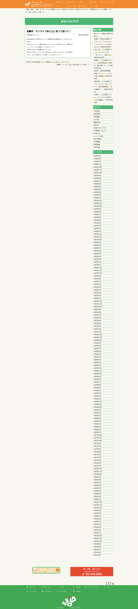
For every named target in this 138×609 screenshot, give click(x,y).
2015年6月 (97, 519)
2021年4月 (97, 323)
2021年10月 (98, 306)
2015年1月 (97, 533)
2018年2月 (97, 429)
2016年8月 (97, 480)
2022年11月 (98, 270)
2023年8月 (97, 245)
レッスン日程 (71, 6)
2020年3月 (97, 360)
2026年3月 (97, 159)
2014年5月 (97, 555)
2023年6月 (97, 251)
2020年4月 (97, 357)
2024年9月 (97, 209)
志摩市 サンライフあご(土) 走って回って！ (49, 31)
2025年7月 (97, 181)
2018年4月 (97, 424)
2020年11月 (98, 337)
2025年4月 (97, 189)
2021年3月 (97, 326)
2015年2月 (97, 530)
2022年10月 (98, 273)
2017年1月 (97, 466)
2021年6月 (97, 318)
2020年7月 (97, 348)
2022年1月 (97, 298)
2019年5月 (97, 387)
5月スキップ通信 (99, 33)
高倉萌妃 (97, 116)
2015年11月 (98, 505)
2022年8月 (97, 279)
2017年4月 (97, 457)
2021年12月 (98, 301)
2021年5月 (97, 320)
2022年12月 (98, 267)
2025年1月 (97, 198)
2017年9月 (97, 443)
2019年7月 (97, 382)
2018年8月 (97, 413)
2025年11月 (98, 170)
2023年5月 (97, 253)
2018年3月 (97, 427)
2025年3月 (97, 192)
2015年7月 (97, 516)
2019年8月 (97, 379)
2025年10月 (98, 172)
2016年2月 (97, 496)
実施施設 (93, 2)
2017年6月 (97, 452)
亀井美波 (97, 122)
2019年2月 (97, 396)
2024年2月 (97, 228)
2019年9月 (97, 376)
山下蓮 (96, 119)
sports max (67, 607)
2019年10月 (98, 373)
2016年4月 (97, 491)
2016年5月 (97, 488)
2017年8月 (97, 446)
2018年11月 (98, 404)
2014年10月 (98, 541)
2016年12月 (98, 468)
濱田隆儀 (97, 144)
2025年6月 (97, 184)
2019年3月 (97, 393)
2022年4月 (97, 290)
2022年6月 (97, 284)
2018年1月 (97, 432)
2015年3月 (97, 527)
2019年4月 (97, 390)
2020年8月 (97, 346)
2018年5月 (97, 421)
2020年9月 (97, 343)
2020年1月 (97, 365)
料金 (80, 2)
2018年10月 (98, 407)
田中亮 (96, 125)
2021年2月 (97, 329)
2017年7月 (97, 449)
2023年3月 (97, 259)
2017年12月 (98, 435)
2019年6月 (97, 385)
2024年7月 (97, 214)
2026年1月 (97, 164)
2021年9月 (97, 309)
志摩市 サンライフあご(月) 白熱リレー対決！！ (73, 64)
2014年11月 (98, 538)
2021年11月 (98, 304)
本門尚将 (97, 147)
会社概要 (76, 591)
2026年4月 (97, 156)
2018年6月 (97, 418)
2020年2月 (97, 362)
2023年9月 (97, 242)
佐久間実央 (98, 139)
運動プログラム (72, 2)
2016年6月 (97, 485)
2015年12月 (98, 502)
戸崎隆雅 (97, 142)
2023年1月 (97, 265)
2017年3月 (97, 460)
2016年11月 (98, 471)
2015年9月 (97, 510)
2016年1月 (97, 499)
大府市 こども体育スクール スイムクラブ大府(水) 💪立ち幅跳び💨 (103, 97)
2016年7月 (97, 482)
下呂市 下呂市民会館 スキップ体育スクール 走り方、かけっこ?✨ (48, 62)
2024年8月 (97, 212)
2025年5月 (97, 186)
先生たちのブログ (100, 128)
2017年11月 (98, 438)
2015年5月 (97, 521)
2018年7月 (97, 415)
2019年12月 (98, 368)
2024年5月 (97, 220)
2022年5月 (97, 287)
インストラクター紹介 (107, 2)
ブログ (58, 6)
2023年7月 (97, 248)
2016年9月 (97, 477)
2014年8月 (97, 547)
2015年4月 (97, 524)
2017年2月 (97, 463)
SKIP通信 (97, 114)
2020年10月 (98, 340)
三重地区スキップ (32, 35)
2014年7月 (97, 549)
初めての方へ (60, 2)
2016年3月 (97, 494)
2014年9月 (97, 544)
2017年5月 (97, 454)
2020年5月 (97, 354)
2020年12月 (98, 334)
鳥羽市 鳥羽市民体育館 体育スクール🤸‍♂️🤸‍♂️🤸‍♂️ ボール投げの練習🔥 (103, 73)
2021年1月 (97, 332)
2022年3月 (97, 293)
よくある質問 (94, 6)
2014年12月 (98, 535)
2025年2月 (97, 195)
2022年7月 (97, 281)
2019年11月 (98, 371)
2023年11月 (98, 237)
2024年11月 (98, 203)
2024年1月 (97, 231)
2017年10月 (98, 440)
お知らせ (97, 133)
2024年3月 (97, 226)
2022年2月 (97, 295)
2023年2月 (97, 262)
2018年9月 (97, 410)
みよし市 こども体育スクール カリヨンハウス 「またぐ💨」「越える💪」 (103, 52)
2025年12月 (98, 167)
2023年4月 (97, 256)
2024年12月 (98, 200)
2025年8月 (97, 178)
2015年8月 (97, 513)
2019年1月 (97, 399)
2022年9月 (97, 276)
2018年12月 (98, 401)
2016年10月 (98, 474)
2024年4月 (97, 223)
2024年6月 (97, 217)
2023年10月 (98, 239)
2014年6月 (97, 552)
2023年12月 (98, 234)
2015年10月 (98, 507)
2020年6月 (97, 351)
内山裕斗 (97, 111)
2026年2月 (97, 161)
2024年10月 (98, 206)
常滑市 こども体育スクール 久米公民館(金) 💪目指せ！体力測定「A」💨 (103, 62)
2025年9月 (97, 175)
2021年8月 (97, 312)
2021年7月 (97, 315)
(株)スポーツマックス (91, 572)
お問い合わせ (83, 6)
